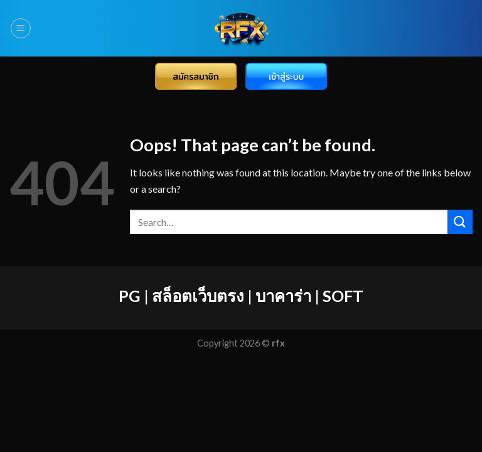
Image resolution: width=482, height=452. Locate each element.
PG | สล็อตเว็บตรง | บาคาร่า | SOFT (241, 295)
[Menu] (21, 28)
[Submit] (460, 222)
